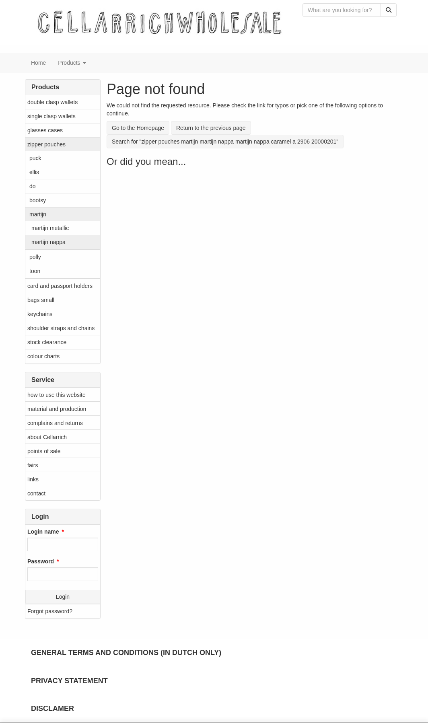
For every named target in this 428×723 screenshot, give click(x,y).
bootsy (37, 200)
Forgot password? (49, 611)
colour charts (43, 356)
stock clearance (46, 342)
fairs (32, 465)
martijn (37, 214)
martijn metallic (50, 228)
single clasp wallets (51, 116)
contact (36, 493)
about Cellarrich (47, 437)
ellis (34, 172)
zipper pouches (46, 144)
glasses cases (45, 130)
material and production (56, 409)
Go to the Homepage (138, 128)
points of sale (44, 451)
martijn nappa (48, 242)
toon (34, 271)
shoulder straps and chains (61, 328)
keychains (39, 314)
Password (40, 561)
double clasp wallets (52, 102)
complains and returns (55, 423)
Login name (43, 531)
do (32, 186)
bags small (40, 300)
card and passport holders (60, 286)
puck (35, 158)
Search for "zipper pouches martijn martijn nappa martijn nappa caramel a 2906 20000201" (225, 141)
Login (63, 597)
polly (35, 257)
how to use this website (56, 395)
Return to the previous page (211, 128)
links (33, 479)
